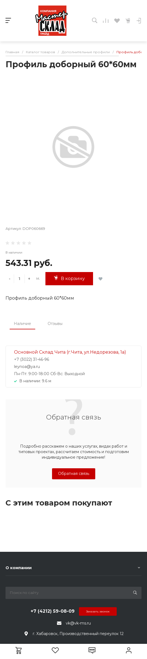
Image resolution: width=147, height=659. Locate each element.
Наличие (22, 323)
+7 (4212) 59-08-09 (53, 611)
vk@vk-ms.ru (78, 623)
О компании (19, 567)
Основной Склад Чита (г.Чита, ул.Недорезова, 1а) (70, 352)
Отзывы (55, 323)
